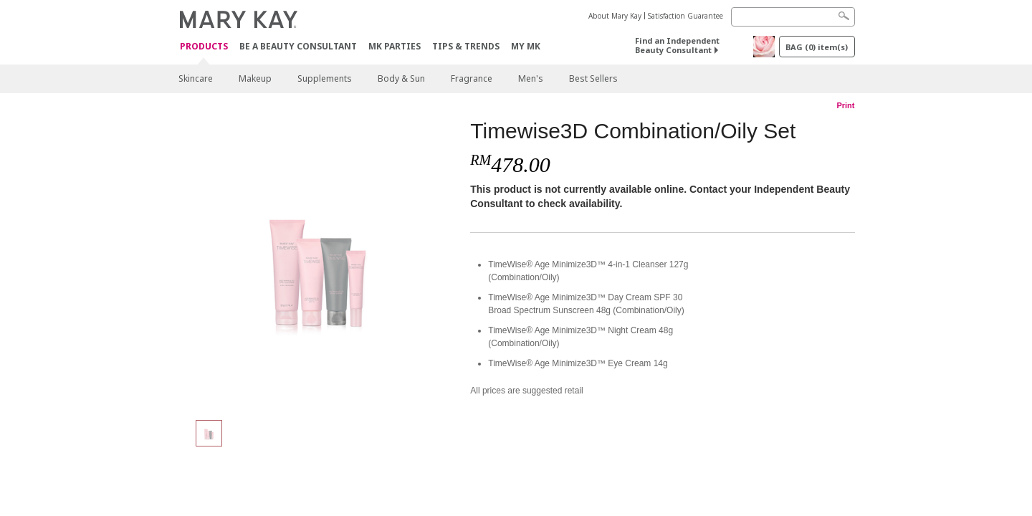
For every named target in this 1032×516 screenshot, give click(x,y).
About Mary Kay (614, 16)
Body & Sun (401, 78)
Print (845, 105)
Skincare (195, 78)
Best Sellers (593, 78)
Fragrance (471, 78)
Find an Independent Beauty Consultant (677, 45)
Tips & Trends (466, 46)
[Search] (793, 17)
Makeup (255, 78)
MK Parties (394, 46)
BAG (816, 47)
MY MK (525, 46)
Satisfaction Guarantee (685, 16)
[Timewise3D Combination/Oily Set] (318, 262)
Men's (530, 78)
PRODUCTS (204, 47)
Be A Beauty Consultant (298, 46)
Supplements (324, 78)
